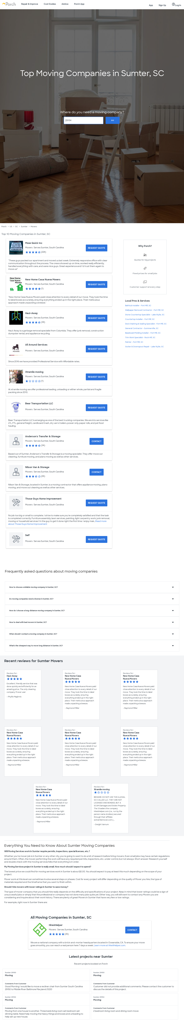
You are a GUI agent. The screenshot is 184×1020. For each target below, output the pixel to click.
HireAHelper (56, 925)
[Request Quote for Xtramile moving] (96, 376)
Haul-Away (31, 313)
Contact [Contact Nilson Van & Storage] (96, 472)
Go (112, 120)
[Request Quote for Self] (96, 539)
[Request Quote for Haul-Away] (96, 318)
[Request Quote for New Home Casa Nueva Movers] (96, 284)
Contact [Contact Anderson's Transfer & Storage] (96, 441)
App (151, 5)
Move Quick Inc (33, 243)
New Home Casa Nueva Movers (42, 279)
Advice (65, 4)
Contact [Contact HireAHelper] (132, 930)
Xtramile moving (34, 371)
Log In (176, 4)
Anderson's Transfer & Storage (42, 436)
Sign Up (162, 5)
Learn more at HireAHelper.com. (109, 945)
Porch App (79, 4)
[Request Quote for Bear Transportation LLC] (96, 407)
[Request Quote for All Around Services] (96, 349)
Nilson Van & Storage (37, 467)
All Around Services (36, 344)
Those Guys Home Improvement (43, 498)
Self (27, 535)
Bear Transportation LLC (39, 403)
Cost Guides (50, 4)
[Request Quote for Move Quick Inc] (96, 248)
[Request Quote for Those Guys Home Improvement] (96, 503)
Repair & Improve (29, 4)
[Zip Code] (83, 120)
